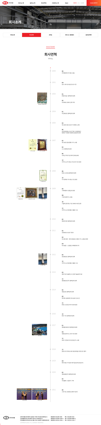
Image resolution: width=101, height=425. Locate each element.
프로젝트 (44, 3)
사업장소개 (55, 3)
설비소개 (32, 3)
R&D (66, 3)
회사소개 (21, 3)
